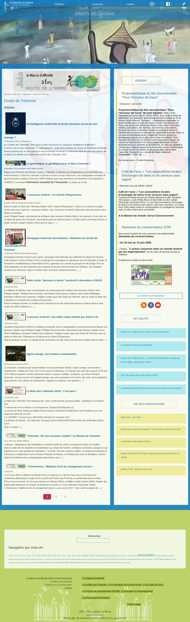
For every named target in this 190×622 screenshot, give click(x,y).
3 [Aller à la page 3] (64, 497)
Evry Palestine (121, 559)
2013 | (15, 555)
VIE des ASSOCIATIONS (149, 404)
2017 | (34, 555)
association (146, 555)
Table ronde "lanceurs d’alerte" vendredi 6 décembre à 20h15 (53, 280)
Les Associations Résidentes (96, 598)
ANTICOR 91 (132, 555)
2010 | (11, 555)
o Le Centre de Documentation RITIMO (101, 591)
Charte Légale (134, 604)
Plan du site (69, 618)
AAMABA (85, 555)
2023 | (65, 555)
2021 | (54, 556)
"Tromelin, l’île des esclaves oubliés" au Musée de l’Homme (52, 435)
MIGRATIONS (55, 562)
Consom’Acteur (24, 559)
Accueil (7, 94)
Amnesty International (110, 555)
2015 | (24, 555)
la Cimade (149, 559)
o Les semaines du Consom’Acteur (125, 585)
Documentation (76, 559)
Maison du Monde (27, 562)
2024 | (69, 555)
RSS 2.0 (105, 618)
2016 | (29, 555)
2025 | (74, 555)
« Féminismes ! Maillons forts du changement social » (49, 466)
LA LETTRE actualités (161, 559)
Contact (95, 618)
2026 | (79, 555)
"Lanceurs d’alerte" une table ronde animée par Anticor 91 (51, 316)
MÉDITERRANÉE (44, 562)
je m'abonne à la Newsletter (151, 296)
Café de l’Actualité (161, 555)
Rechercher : (95, 536)
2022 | (60, 555)
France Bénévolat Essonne (136, 559)
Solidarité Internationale (122, 562)
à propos (59, 4)
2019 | (44, 556)
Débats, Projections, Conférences (42, 559)
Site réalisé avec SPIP (117, 618)
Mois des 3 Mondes (68, 562)
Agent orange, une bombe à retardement (40, 354)
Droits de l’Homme (100, 559)
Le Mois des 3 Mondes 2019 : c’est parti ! (41, 391)
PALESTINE (82, 562)
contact (68, 588)
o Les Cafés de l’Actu (153, 585)
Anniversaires (122, 555)
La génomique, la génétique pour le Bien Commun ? (48, 163)
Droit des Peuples (87, 559)
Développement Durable (62, 559)
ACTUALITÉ (140, 318)
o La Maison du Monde (93, 578)
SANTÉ (111, 562)
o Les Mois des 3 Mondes (94, 585)
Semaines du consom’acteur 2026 (146, 227)
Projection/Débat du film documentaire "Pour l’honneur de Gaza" (149, 95)
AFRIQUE (92, 555)
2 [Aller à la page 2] (56, 497)
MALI (35, 562)
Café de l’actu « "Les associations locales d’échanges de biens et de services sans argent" (151, 175)
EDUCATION (111, 559)
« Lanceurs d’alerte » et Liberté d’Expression (43, 194)
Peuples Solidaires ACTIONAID (97, 562)
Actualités (97, 4)
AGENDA (141, 80)
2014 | (20, 555)
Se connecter (83, 618)
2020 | (49, 556)
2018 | (39, 556)
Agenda (130, 4)
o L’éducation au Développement (137, 591)
